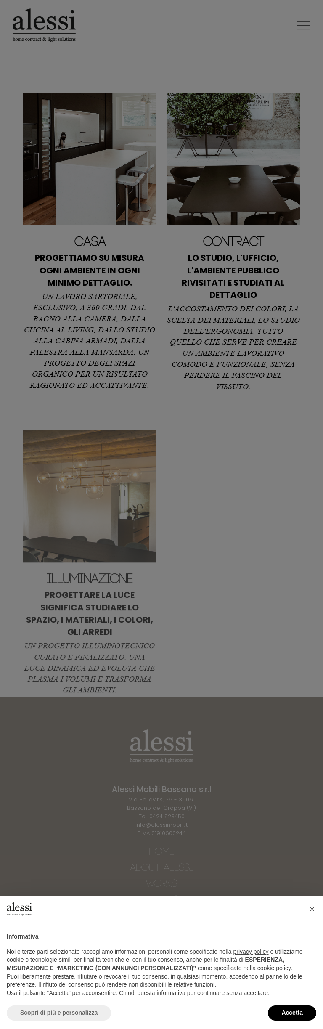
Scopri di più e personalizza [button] (59, 1012)
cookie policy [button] (274, 968)
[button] (312, 909)
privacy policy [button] (251, 951)
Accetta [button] (292, 1012)
